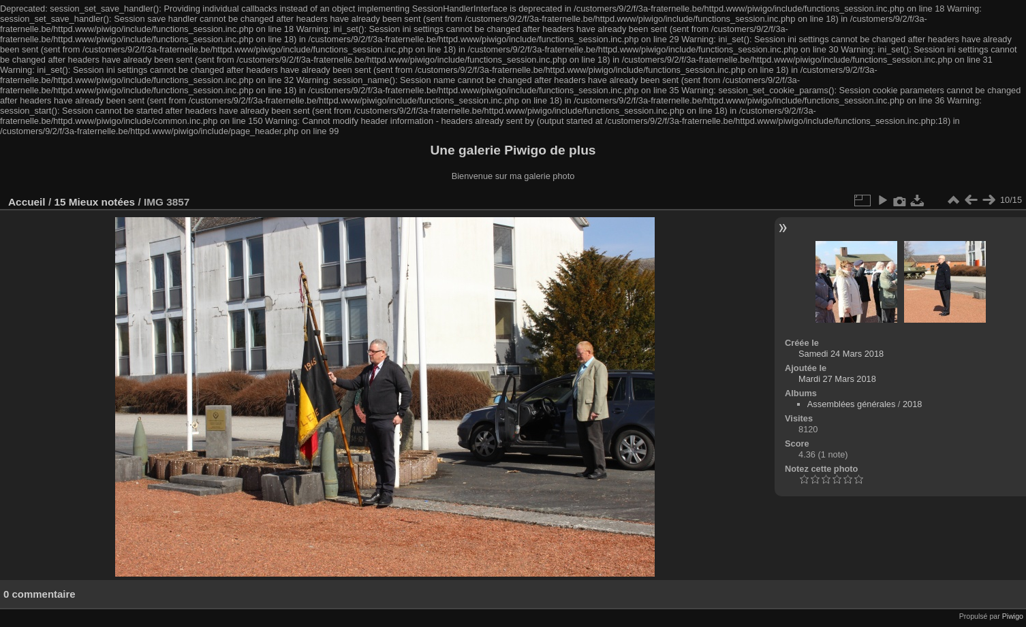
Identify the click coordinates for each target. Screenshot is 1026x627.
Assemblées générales (851, 404)
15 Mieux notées (94, 202)
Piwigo (1012, 616)
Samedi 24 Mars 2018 (841, 354)
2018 (912, 404)
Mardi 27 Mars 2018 (837, 379)
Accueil (27, 202)
